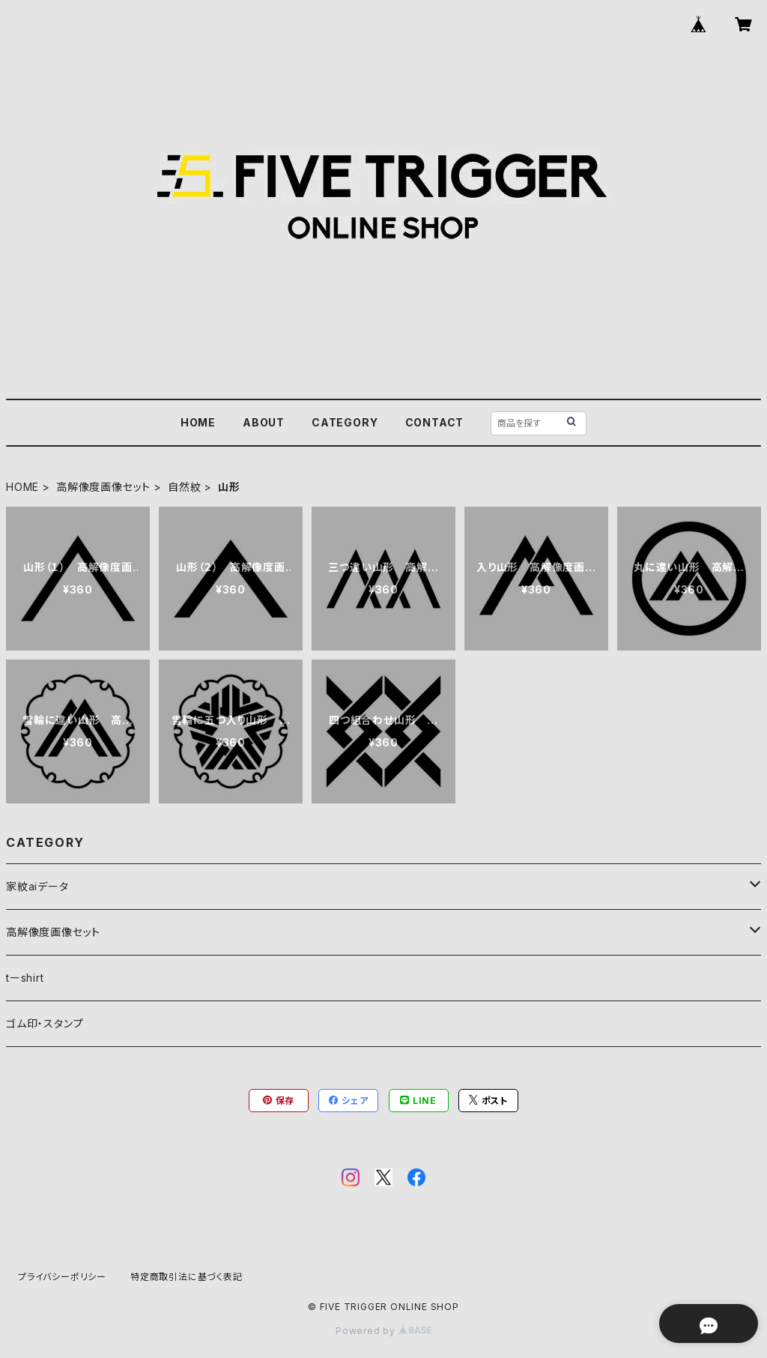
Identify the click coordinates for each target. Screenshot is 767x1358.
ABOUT (264, 422)
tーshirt (25, 977)
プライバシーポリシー (62, 1276)
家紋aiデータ (37, 886)
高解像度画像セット (103, 486)
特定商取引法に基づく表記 (186, 1276)
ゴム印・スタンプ (44, 1023)
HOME (198, 422)
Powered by (383, 1330)
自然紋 (184, 486)
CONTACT (434, 422)
